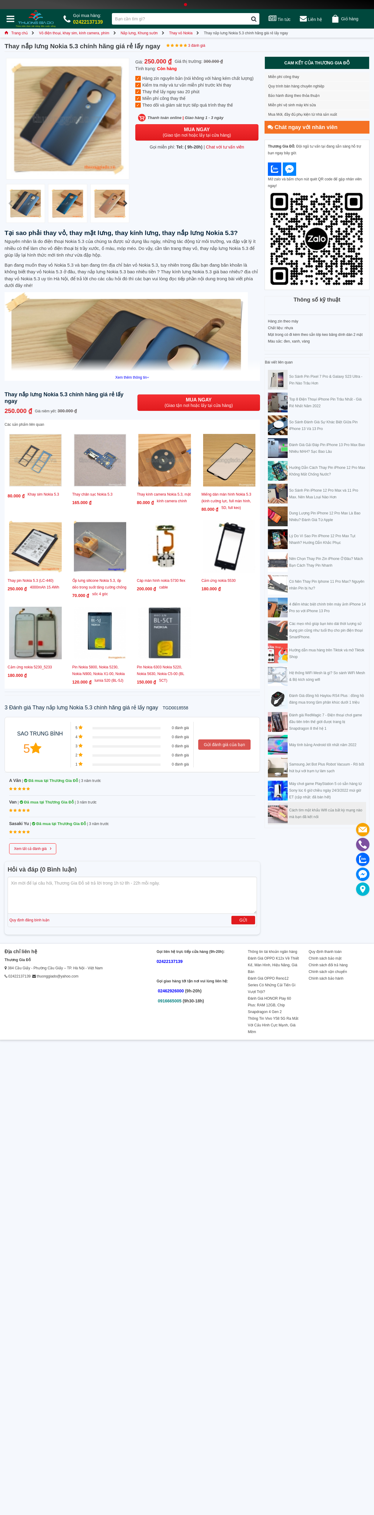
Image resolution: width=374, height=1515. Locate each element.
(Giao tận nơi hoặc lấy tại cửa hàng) (197, 132)
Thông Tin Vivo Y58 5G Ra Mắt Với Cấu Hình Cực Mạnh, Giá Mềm (273, 1025)
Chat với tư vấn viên (225, 147)
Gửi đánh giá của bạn (224, 744)
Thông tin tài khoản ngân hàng (272, 952)
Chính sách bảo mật (325, 958)
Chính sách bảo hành (326, 978)
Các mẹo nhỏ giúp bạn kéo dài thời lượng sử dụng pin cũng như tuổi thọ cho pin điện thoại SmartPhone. (326, 630)
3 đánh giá (196, 45)
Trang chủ (16, 33)
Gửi (243, 920)
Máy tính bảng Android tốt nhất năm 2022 (322, 745)
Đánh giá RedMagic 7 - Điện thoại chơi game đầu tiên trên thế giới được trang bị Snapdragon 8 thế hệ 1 (325, 722)
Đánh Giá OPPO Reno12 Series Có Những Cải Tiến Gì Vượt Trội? (272, 985)
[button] (125, 203)
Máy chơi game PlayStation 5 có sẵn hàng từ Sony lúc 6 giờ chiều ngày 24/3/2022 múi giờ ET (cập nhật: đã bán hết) (325, 790)
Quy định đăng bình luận (29, 920)
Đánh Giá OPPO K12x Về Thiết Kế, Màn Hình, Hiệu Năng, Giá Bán (273, 965)
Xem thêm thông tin (132, 377)
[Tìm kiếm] (253, 19)
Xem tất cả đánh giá (32, 848)
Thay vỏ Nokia (180, 33)
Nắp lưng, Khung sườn (139, 33)
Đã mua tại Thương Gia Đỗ (51, 780)
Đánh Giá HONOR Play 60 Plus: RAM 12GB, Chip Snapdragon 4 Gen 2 (269, 1005)
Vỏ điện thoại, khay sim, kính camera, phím (74, 33)
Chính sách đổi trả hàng (328, 965)
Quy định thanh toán (325, 952)
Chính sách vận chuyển (328, 972)
